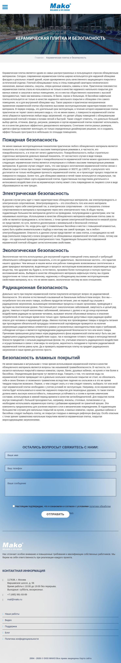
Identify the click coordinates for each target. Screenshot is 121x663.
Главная (39, 57)
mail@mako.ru (14, 602)
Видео (8, 622)
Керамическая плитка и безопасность (66, 57)
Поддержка (11, 629)
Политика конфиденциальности (22, 641)
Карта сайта (85, 661)
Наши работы (12, 616)
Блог (7, 635)
